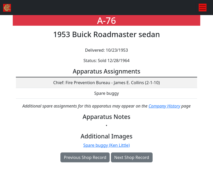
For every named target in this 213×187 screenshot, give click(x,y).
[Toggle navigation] (202, 7)
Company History (164, 106)
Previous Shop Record (85, 157)
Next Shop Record (131, 157)
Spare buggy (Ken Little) (106, 145)
